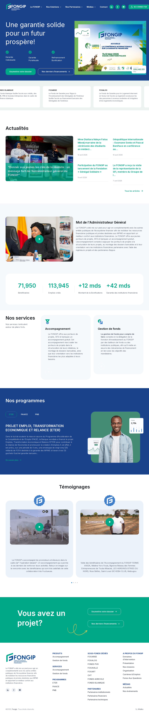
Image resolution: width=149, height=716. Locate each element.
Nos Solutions (52, 7)
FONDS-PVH (93, 664)
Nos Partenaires (72, 7)
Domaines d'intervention (129, 658)
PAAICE (55, 686)
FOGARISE (92, 657)
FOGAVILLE (93, 668)
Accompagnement (60, 657)
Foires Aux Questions (132, 678)
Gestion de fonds (60, 660)
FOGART (91, 671)
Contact (104, 7)
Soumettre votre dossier (20, 71)
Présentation (128, 663)
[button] (71, 582)
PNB (54, 690)
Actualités (127, 687)
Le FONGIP (35, 7)
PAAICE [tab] (24, 414)
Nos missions (128, 667)
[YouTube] (124, 7)
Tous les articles (134, 191)
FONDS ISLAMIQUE (96, 683)
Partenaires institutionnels (99, 692)
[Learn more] (48, 372)
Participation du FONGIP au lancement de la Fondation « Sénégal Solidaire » (93, 168)
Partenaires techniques (98, 699)
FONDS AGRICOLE (96, 679)
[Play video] (39, 239)
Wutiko (140, 709)
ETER (54, 683)
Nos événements (130, 691)
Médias (90, 7)
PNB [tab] (37, 414)
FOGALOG (92, 660)
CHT (90, 675)
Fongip (14, 709)
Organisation (128, 670)
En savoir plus (14, 460)
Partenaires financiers (97, 696)
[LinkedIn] (111, 7)
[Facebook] (117, 7)
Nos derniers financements (56, 71)
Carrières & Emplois (131, 674)
